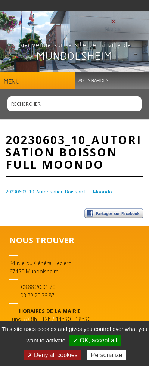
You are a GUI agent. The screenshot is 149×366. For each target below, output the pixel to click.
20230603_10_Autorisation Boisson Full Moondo (59, 191)
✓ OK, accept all (95, 340)
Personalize (106, 355)
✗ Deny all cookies (53, 355)
